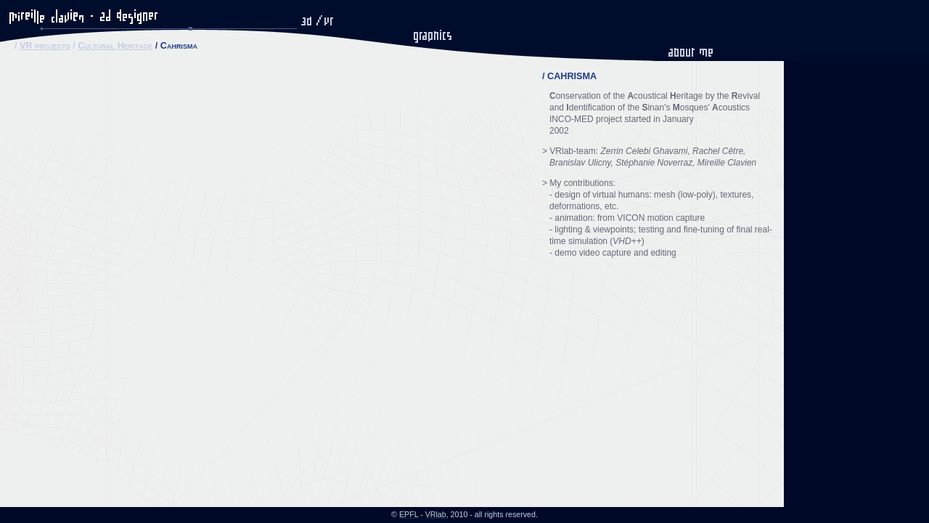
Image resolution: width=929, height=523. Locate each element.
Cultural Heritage (115, 46)
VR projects (45, 46)
